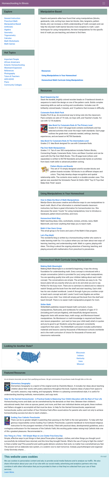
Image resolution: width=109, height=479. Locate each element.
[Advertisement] (73, 51)
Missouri (80, 364)
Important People (11, 59)
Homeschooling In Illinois (15, 3)
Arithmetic (8, 27)
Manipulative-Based (12, 24)
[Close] (103, 456)
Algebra (7, 30)
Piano (6, 82)
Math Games (9, 44)
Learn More (9, 472)
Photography (9, 73)
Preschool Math (11, 21)
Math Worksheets (11, 41)
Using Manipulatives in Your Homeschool (59, 75)
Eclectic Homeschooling (14, 65)
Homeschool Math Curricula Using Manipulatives (62, 80)
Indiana (80, 355)
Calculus (7, 38)
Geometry (8, 32)
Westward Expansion (13, 68)
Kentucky (80, 358)
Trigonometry (10, 35)
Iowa (80, 361)
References (9, 71)
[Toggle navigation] (103, 3)
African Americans (12, 62)
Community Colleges (13, 85)
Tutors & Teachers (11, 76)
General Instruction (12, 18)
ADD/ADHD (9, 79)
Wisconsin (80, 353)
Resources (46, 71)
